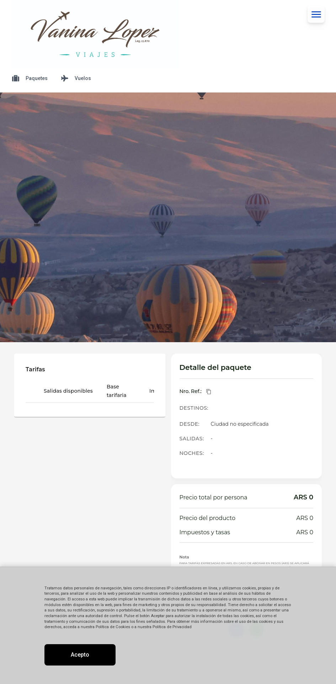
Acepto (80, 654)
